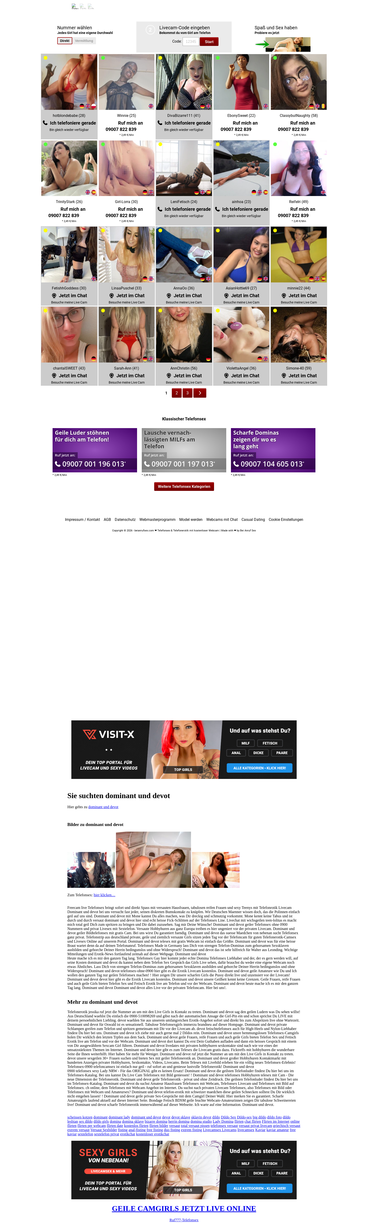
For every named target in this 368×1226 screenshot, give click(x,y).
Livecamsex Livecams (220, 1130)
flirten (239, 1121)
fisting (123, 1130)
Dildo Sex (228, 1117)
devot (166, 1117)
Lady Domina (223, 1121)
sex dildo (85, 1121)
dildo (216, 1117)
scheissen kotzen (79, 1117)
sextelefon (85, 1134)
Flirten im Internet (275, 1121)
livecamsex (246, 1130)
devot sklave (180, 1117)
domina (115, 1121)
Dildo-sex (244, 1117)
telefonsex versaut (224, 1126)
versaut (174, 1126)
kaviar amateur (277, 1130)
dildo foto (274, 1117)
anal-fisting (137, 1130)
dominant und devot (103, 807)
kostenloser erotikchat (152, 1134)
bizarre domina (156, 1121)
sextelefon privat (106, 1134)
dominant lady (119, 1117)
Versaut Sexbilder (103, 1130)
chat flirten (253, 1121)
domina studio (201, 1121)
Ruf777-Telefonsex (183, 1220)
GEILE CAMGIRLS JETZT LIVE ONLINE (184, 1208)
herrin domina (178, 1121)
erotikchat (127, 1134)
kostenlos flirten (136, 1126)
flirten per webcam (91, 1126)
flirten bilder (158, 1126)
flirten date (115, 1126)
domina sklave (133, 1121)
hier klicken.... (104, 895)
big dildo (259, 1117)
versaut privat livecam (255, 1126)
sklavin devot (201, 1117)
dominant (100, 1117)
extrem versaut (78, 1130)
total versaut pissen (195, 1126)
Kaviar (260, 1130)
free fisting (154, 1130)
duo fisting (172, 1130)
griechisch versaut (286, 1126)
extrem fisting (191, 1130)
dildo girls (101, 1121)
